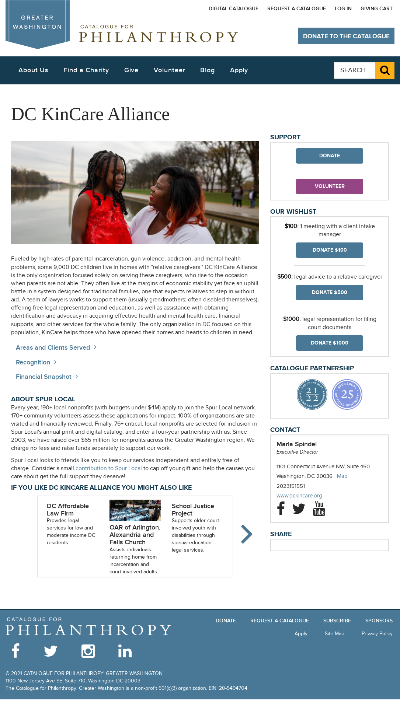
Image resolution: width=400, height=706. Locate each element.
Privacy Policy (377, 633)
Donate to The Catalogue (346, 36)
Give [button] (131, 70)
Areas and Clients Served (53, 348)
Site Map (334, 633)
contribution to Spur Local (109, 468)
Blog (207, 70)
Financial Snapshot (44, 377)
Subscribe (337, 621)
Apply (239, 70)
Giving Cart (377, 9)
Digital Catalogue (233, 9)
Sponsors (379, 621)
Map (342, 476)
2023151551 (290, 486)
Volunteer (330, 186)
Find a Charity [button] (86, 70)
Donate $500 (329, 292)
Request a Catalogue (296, 9)
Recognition (33, 362)
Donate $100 (330, 250)
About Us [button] (33, 70)
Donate (329, 156)
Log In (343, 9)
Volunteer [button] (169, 70)
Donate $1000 (329, 343)
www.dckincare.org (306, 496)
